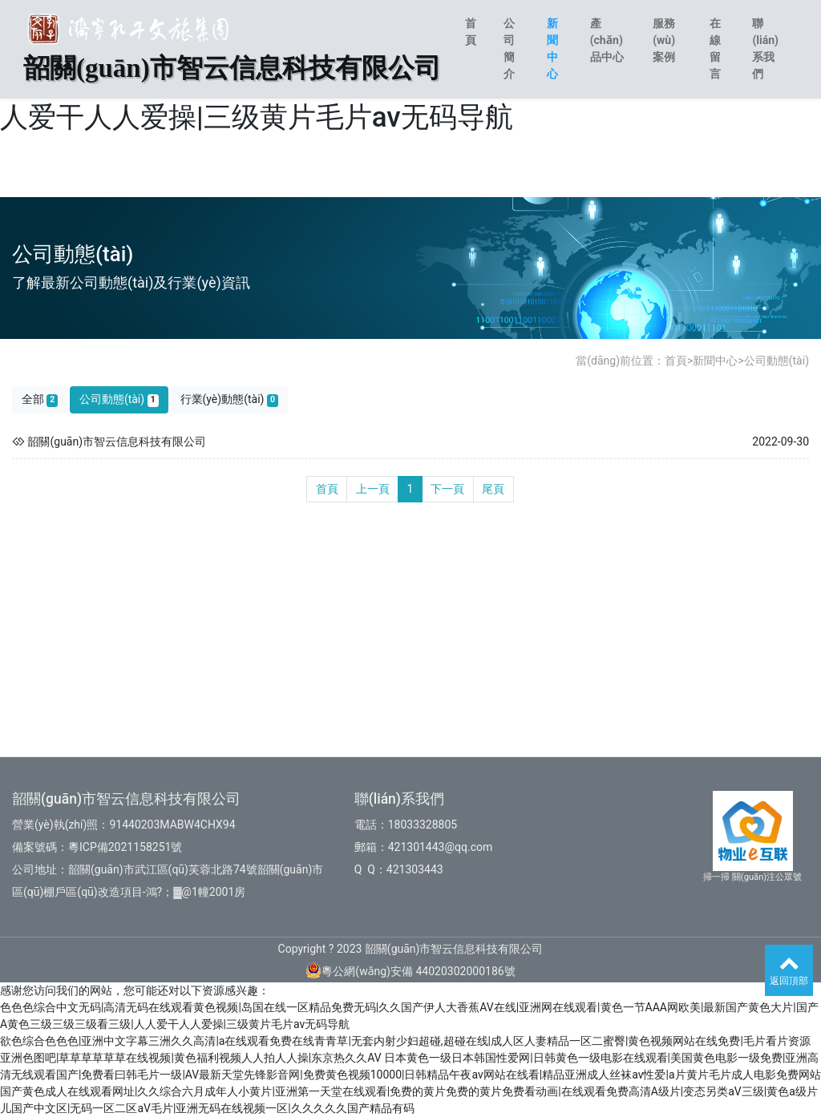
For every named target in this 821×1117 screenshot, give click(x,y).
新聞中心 (552, 48)
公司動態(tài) (776, 360)
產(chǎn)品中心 (607, 40)
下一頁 (447, 488)
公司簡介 (509, 48)
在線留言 (715, 48)
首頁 (470, 31)
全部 (40, 399)
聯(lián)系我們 (765, 48)
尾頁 (493, 488)
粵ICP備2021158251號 (125, 847)
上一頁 (373, 488)
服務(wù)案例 (664, 40)
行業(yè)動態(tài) (229, 399)
